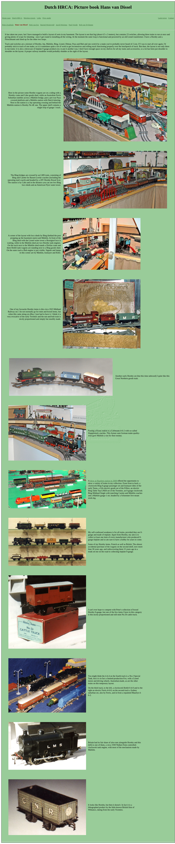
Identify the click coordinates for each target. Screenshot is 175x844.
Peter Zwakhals (8, 25)
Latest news (162, 18)
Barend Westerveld (47, 25)
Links (39, 18)
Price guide (46, 18)
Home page (6, 18)
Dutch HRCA (17, 18)
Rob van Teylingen (86, 25)
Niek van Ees (34, 25)
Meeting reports (29, 18)
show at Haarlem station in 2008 (103, 481)
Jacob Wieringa (61, 25)
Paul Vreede (73, 25)
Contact (171, 18)
